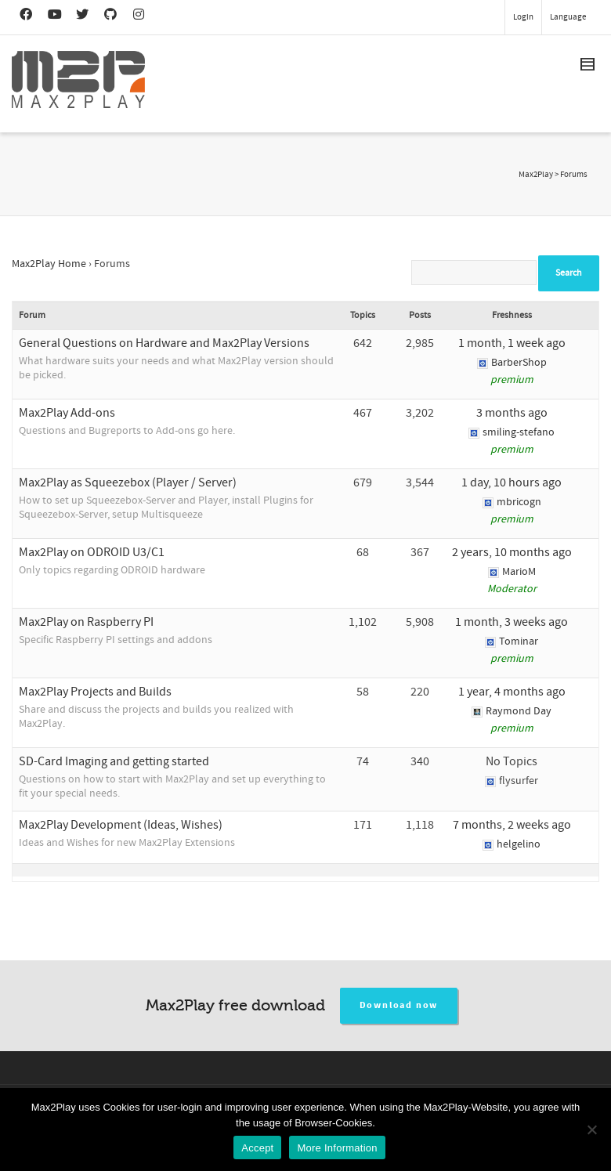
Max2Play (536, 174)
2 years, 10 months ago (512, 552)
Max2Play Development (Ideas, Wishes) (120, 825)
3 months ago (512, 413)
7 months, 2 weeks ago (512, 825)
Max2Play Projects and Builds (95, 691)
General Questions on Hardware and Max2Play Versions (164, 343)
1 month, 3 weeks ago (511, 622)
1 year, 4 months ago (512, 691)
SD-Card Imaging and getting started (114, 761)
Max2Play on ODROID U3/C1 (91, 552)
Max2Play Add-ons (67, 413)
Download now (399, 1005)
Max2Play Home (49, 264)
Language (568, 17)
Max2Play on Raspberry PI (86, 622)
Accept (257, 1148)
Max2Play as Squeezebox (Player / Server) (128, 482)
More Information (337, 1148)
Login (523, 17)
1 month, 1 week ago (512, 343)
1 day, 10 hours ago (511, 482)
